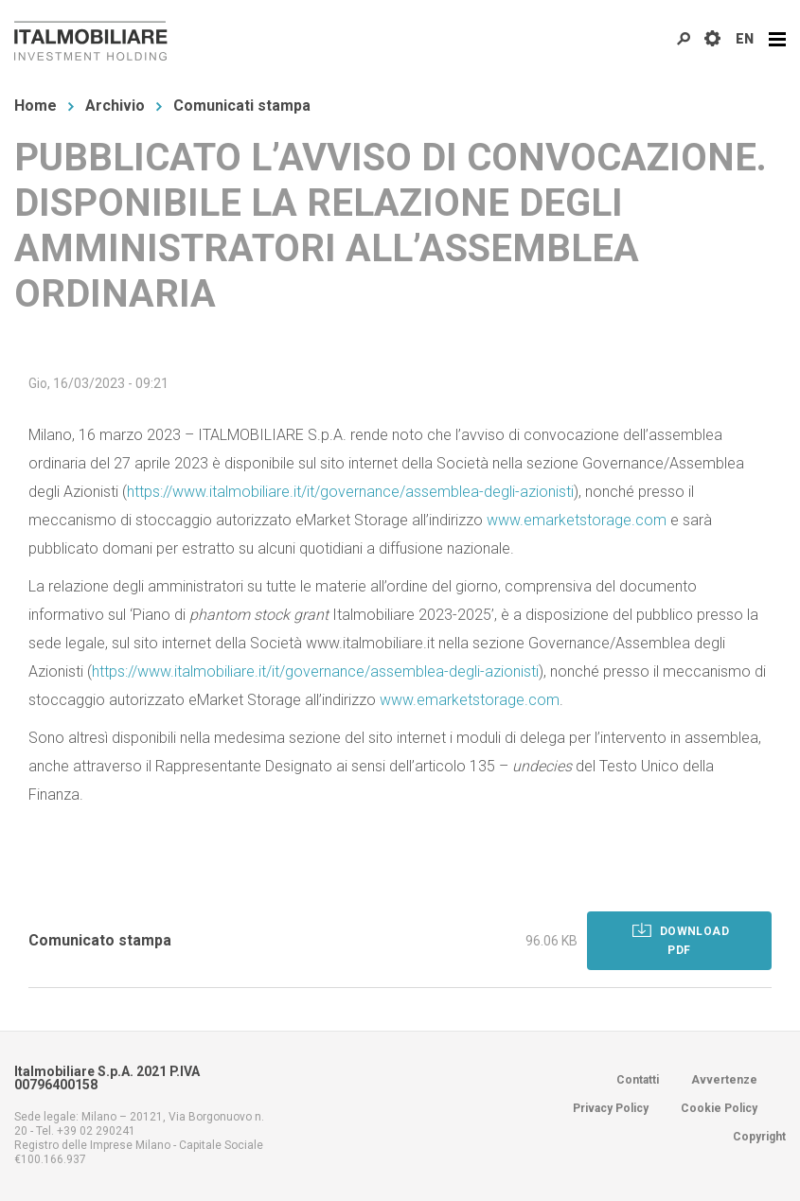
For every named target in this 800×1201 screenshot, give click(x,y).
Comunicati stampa (242, 106)
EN (745, 38)
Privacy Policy (611, 1108)
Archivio (115, 106)
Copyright (759, 1136)
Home (35, 106)
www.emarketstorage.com (577, 520)
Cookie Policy (719, 1108)
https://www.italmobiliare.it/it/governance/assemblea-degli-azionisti (350, 492)
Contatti (637, 1080)
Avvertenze (724, 1080)
